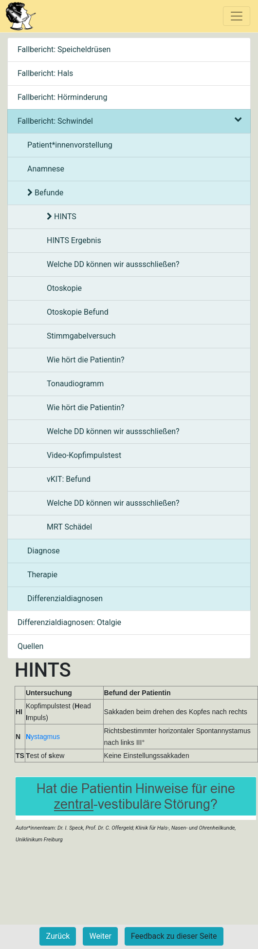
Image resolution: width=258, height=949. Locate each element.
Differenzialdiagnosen (65, 598)
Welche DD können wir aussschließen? (113, 264)
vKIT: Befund (69, 479)
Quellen (30, 646)
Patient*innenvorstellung (69, 145)
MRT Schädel (69, 526)
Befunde (45, 192)
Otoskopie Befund (78, 312)
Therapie (42, 574)
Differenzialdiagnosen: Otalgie (69, 622)
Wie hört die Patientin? (86, 359)
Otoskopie (64, 288)
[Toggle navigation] (236, 16)
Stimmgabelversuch (81, 336)
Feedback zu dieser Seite (174, 936)
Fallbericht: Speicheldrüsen (64, 49)
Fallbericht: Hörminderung (62, 97)
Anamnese (45, 168)
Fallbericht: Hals (45, 73)
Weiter (100, 936)
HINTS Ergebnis (74, 240)
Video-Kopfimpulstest (84, 455)
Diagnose (43, 550)
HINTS (61, 216)
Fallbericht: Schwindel (129, 121)
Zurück (58, 936)
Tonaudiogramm (75, 383)
